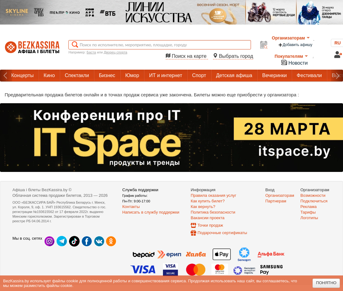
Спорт (199, 75)
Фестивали (309, 75)
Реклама (308, 206)
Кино (49, 75)
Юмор (132, 75)
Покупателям (291, 56)
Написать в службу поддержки (150, 212)
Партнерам (275, 201)
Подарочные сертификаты (222, 232)
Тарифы (308, 212)
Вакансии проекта (208, 217)
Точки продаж (210, 225)
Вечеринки (274, 75)
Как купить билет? (208, 201)
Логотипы (309, 217)
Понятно (326, 282)
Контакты (131, 206)
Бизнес (107, 75)
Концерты (22, 75)
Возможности (313, 195)
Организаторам (291, 37)
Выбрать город (233, 56)
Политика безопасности (213, 212)
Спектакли (77, 75)
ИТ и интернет (165, 75)
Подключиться (313, 201)
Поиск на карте (187, 56)
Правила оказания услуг (213, 195)
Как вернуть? (203, 206)
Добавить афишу (295, 45)
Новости (294, 62)
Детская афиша (234, 75)
